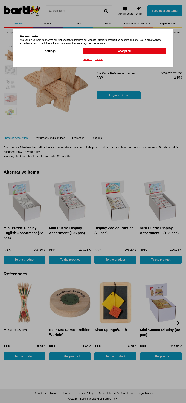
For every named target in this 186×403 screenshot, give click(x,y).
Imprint (99, 59)
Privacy (87, 59)
